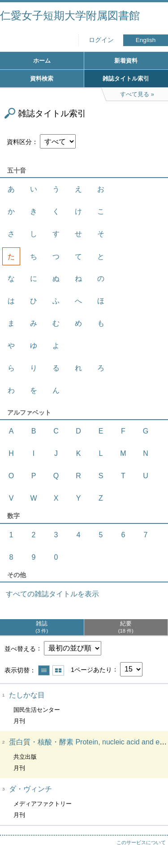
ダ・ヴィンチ (30, 789)
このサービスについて (141, 842)
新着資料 (126, 60)
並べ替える (20, 648)
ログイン (101, 40)
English (146, 40)
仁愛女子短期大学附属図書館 (70, 15)
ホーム (42, 60)
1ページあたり (91, 669)
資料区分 (19, 141)
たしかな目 (27, 695)
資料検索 (41, 78)
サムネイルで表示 (58, 670)
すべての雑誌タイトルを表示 (52, 594)
